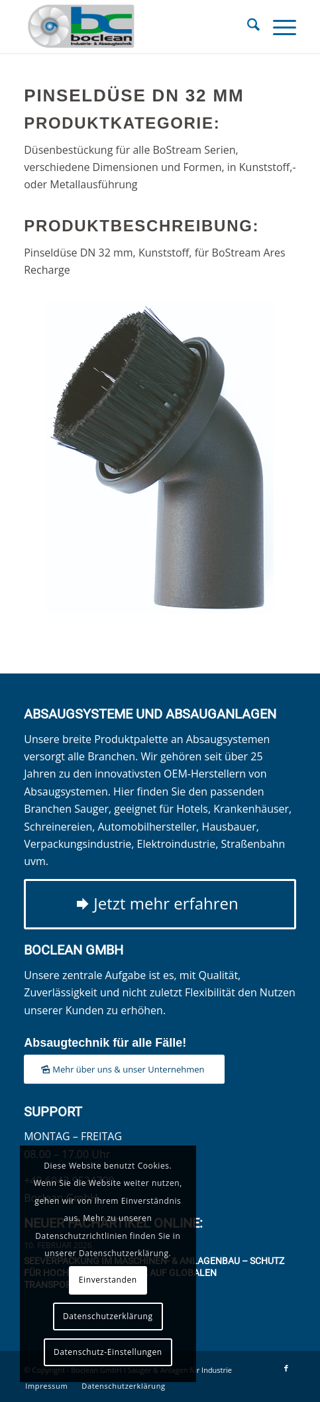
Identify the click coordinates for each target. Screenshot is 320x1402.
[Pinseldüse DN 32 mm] (160, 457)
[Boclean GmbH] (132, 26)
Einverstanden (108, 1279)
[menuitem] (247, 26)
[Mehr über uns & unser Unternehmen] (124, 1069)
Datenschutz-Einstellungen (108, 1352)
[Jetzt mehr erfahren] (160, 904)
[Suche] (247, 26)
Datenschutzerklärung (108, 1316)
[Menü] (278, 26)
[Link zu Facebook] (286, 1368)
